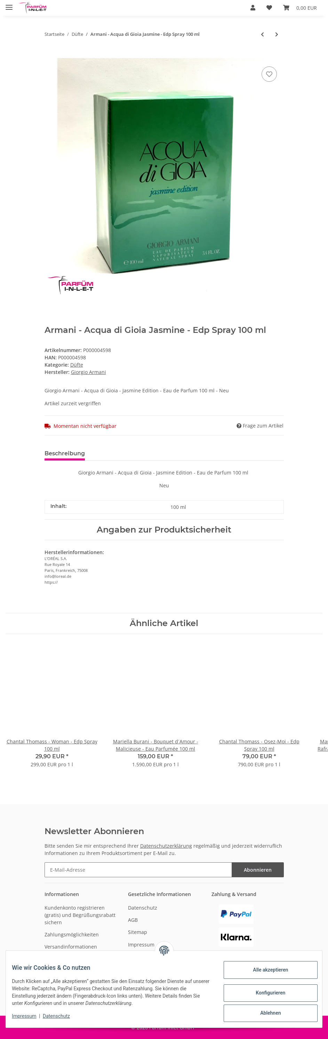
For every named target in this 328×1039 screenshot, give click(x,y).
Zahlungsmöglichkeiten (72, 934)
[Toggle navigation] (9, 4)
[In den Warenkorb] (50, 54)
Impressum (141, 944)
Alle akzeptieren (265, 970)
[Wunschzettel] (269, 8)
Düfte (76, 364)
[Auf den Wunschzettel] (269, 74)
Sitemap (137, 932)
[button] (253, 8)
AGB (133, 920)
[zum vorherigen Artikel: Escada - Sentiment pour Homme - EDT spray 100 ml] (262, 34)
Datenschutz (142, 907)
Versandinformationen (71, 946)
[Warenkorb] (300, 8)
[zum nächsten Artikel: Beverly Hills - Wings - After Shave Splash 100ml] (277, 34)
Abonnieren (258, 869)
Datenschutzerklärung (166, 845)
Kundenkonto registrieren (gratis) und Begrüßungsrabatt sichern (80, 915)
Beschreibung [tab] (65, 453)
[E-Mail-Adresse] (138, 869)
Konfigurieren (265, 993)
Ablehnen (265, 1013)
